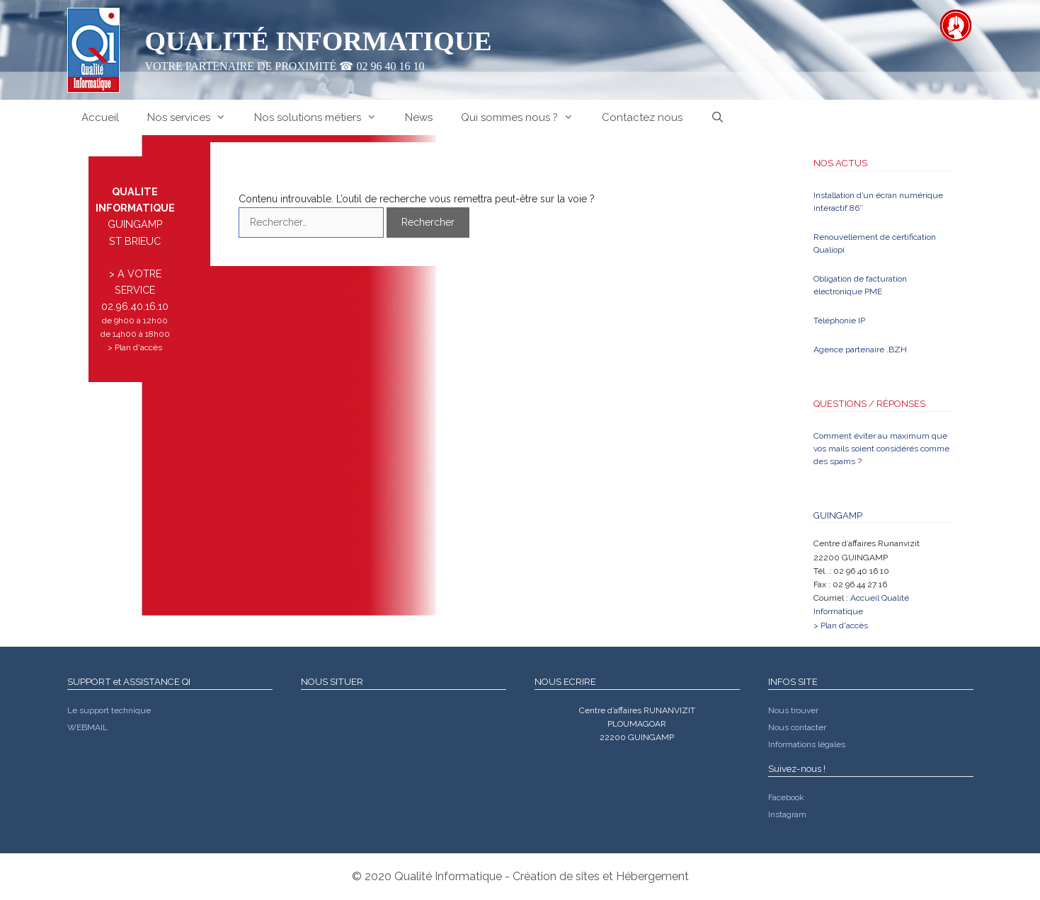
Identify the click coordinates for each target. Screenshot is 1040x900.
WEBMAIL (87, 727)
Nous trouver (793, 710)
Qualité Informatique (318, 41)
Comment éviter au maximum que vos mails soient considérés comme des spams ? (881, 448)
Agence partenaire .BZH (860, 349)
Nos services (193, 117)
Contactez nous (642, 117)
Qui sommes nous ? (524, 117)
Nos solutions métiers (322, 117)
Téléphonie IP (839, 320)
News (419, 117)
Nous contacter (797, 727)
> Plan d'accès (135, 347)
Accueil (100, 117)
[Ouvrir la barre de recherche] (717, 117)
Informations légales (806, 744)
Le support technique (109, 710)
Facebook (786, 797)
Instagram (787, 814)
